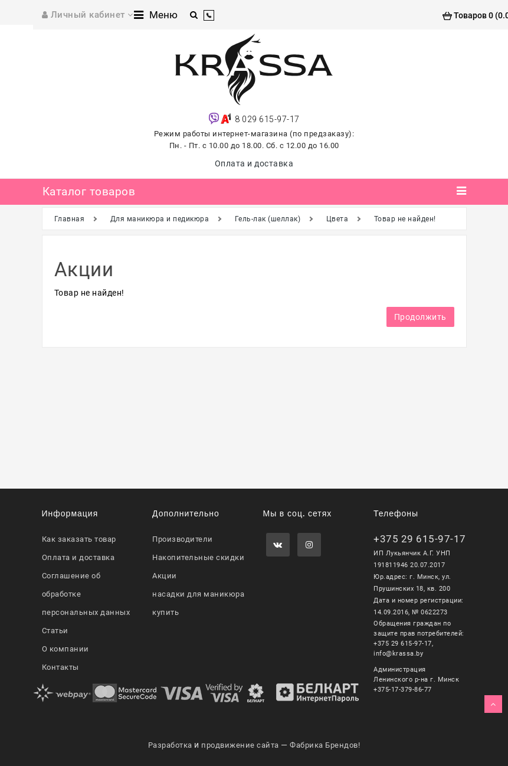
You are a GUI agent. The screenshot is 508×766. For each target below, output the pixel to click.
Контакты (60, 667)
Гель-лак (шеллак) (268, 219)
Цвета (337, 219)
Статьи (55, 630)
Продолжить (420, 317)
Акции (164, 575)
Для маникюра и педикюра (159, 219)
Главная (69, 219)
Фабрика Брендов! (325, 745)
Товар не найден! (405, 219)
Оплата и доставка (254, 163)
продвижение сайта (240, 745)
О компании (65, 648)
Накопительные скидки (198, 557)
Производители (182, 539)
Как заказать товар (79, 539)
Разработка (170, 745)
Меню (156, 15)
